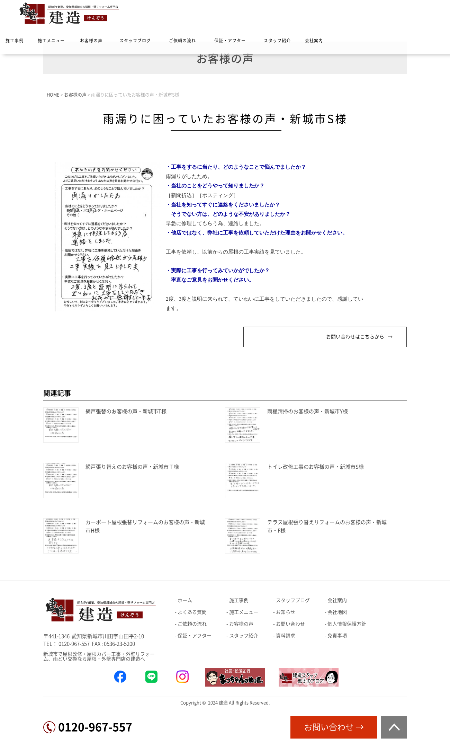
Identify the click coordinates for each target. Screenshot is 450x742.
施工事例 (15, 40)
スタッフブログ (135, 40)
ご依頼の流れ (182, 40)
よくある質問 (192, 612)
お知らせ (285, 612)
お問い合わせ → (334, 727)
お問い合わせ (290, 623)
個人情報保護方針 (346, 623)
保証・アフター (230, 40)
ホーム (185, 600)
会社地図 (337, 612)
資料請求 (285, 635)
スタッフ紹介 (277, 40)
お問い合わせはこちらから (355, 336)
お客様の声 (91, 40)
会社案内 (314, 40)
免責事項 (337, 635)
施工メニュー (51, 40)
